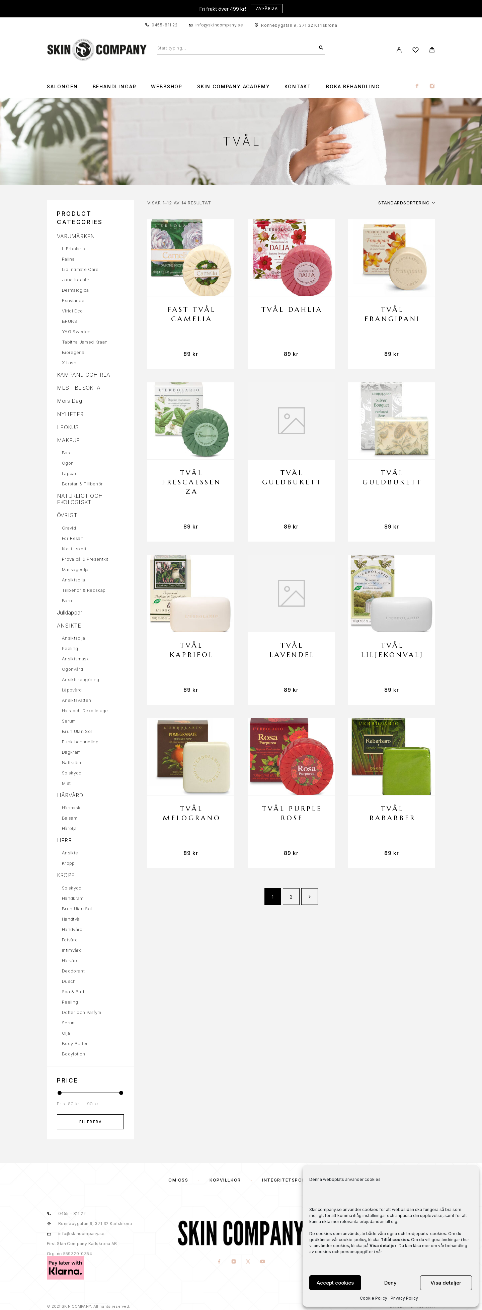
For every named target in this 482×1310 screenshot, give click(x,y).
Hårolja (69, 828)
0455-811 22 (165, 24)
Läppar (69, 473)
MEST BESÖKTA (78, 387)
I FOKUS (68, 427)
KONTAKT (298, 86)
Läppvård (72, 689)
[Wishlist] (415, 51)
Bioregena (73, 352)
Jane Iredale (75, 279)
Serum (69, 721)
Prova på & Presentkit (85, 559)
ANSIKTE (69, 625)
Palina (68, 259)
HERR (64, 840)
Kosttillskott (74, 548)
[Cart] (432, 51)
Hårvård (70, 960)
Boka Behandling (353, 86)
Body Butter (75, 1043)
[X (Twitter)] (248, 1262)
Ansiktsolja (73, 579)
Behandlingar (115, 86)
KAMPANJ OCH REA (83, 374)
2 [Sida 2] (291, 897)
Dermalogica (75, 290)
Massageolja (75, 569)
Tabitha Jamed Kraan (84, 342)
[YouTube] (262, 1262)
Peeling (70, 648)
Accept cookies (335, 1283)
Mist (66, 783)
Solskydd (72, 772)
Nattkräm (71, 762)
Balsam (69, 818)
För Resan (72, 538)
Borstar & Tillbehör (82, 483)
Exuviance (73, 300)
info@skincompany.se (219, 24)
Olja (66, 1033)
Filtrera (90, 1122)
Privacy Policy (404, 1298)
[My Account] (399, 50)
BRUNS (69, 321)
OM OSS (178, 1180)
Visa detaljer (445, 1283)
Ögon (68, 463)
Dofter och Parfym (81, 1012)
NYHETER (70, 414)
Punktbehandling (80, 741)
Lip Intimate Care (80, 269)
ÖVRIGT (67, 515)
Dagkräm (71, 752)
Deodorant (73, 970)
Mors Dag (69, 400)
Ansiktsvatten (76, 700)
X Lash (69, 362)
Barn (67, 600)
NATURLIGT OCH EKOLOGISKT (80, 498)
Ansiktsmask (75, 658)
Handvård (72, 929)
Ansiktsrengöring (80, 679)
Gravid (69, 528)
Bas (66, 452)
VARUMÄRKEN (76, 236)
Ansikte (70, 852)
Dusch (69, 981)
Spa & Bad (73, 991)
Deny (390, 1283)
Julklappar (69, 612)
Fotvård (70, 939)
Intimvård (72, 950)
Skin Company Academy (233, 86)
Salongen (62, 86)
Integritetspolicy (288, 1180)
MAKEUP (68, 440)
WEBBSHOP (166, 86)
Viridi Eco (72, 310)
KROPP (66, 875)
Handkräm (73, 898)
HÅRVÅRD (70, 795)
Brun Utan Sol (77, 731)
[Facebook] (417, 86)
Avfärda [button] (267, 8)
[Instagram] (432, 86)
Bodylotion (73, 1053)
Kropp (68, 863)
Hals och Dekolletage (85, 710)
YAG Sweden (76, 331)
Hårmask (71, 807)
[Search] (321, 47)
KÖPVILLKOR (225, 1180)
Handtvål (71, 919)
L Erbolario (73, 248)
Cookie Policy (373, 1298)
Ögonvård (72, 669)
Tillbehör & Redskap (83, 590)
